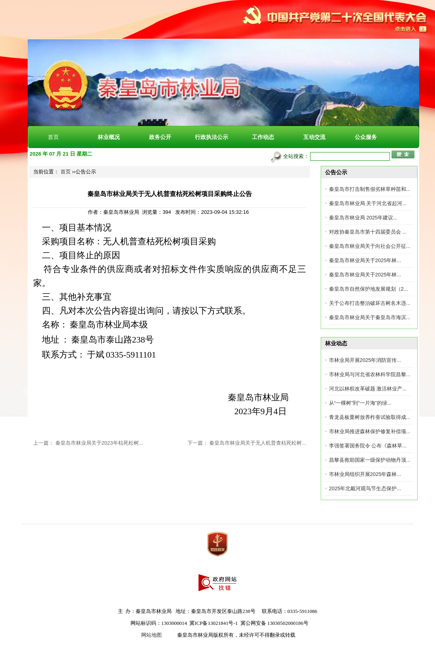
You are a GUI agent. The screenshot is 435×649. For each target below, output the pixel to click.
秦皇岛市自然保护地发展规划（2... (368, 289)
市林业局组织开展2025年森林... (365, 474)
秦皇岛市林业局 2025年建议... (363, 218)
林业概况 (109, 137)
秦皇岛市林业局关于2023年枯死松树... (99, 443)
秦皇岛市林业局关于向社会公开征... (369, 246)
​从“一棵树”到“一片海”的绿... (360, 403)
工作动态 (263, 137)
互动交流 (314, 137)
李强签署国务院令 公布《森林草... (368, 446)
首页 (53, 137)
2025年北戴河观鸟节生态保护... (365, 488)
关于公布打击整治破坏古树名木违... (369, 303)
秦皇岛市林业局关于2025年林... (365, 260)
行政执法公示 (211, 137)
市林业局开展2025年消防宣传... (365, 360)
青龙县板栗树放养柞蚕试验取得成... (369, 417)
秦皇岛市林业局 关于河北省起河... (368, 203)
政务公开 (160, 137)
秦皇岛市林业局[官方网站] (114, 56)
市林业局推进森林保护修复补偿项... (369, 431)
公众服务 (366, 137)
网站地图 (151, 635)
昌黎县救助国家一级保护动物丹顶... (369, 460)
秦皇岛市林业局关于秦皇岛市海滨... (369, 317)
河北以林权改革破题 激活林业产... (368, 389)
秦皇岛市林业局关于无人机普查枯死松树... (257, 443)
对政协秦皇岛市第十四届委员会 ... (368, 232)
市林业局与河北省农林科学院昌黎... (369, 374)
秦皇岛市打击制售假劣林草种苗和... (369, 189)
